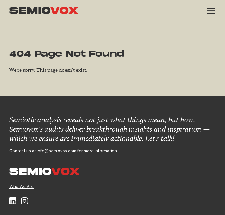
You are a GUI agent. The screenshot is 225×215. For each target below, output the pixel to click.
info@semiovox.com (56, 150)
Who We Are (21, 186)
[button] (211, 11)
